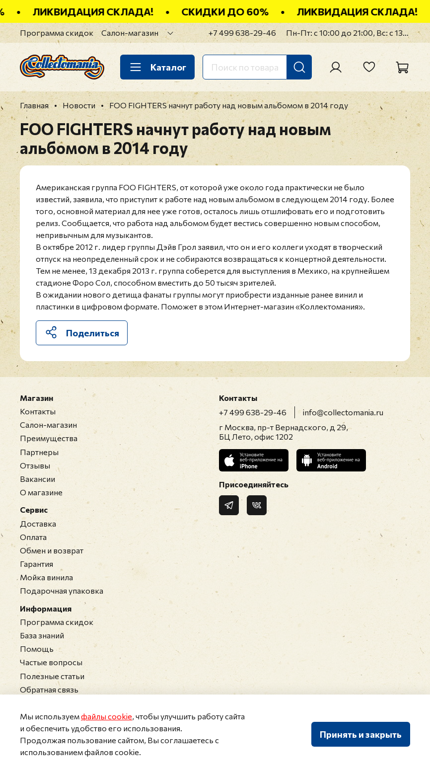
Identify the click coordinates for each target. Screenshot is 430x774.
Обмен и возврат (51, 550)
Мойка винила (46, 577)
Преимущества (48, 438)
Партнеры (39, 452)
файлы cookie (106, 716)
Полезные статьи (52, 676)
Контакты (38, 411)
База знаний (42, 635)
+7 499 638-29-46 (242, 32)
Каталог (157, 67)
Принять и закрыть (361, 734)
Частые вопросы (51, 662)
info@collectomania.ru (343, 412)
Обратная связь (49, 689)
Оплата (33, 537)
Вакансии (37, 478)
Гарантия (36, 563)
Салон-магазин (129, 32)
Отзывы (35, 465)
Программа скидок (56, 32)
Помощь (37, 648)
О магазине (41, 492)
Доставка (38, 523)
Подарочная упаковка (61, 590)
